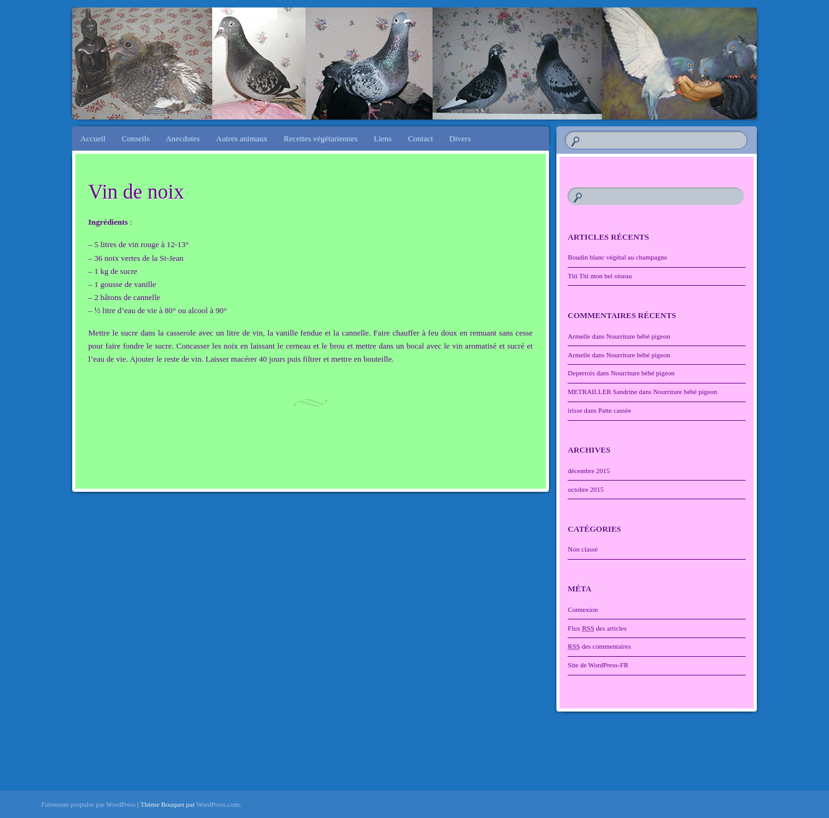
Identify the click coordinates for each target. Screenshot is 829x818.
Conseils (135, 138)
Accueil (92, 138)
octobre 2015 (586, 489)
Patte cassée (614, 410)
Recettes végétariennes (321, 138)
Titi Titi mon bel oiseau (600, 276)
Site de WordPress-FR (598, 665)
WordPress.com (217, 804)
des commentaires (599, 646)
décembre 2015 (589, 470)
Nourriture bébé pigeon (638, 336)
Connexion (582, 609)
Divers (460, 138)
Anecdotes (183, 138)
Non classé (582, 549)
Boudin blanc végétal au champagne (617, 257)
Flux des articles (597, 628)
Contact (420, 138)
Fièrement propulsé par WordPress (88, 804)
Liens (383, 138)
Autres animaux (242, 138)
